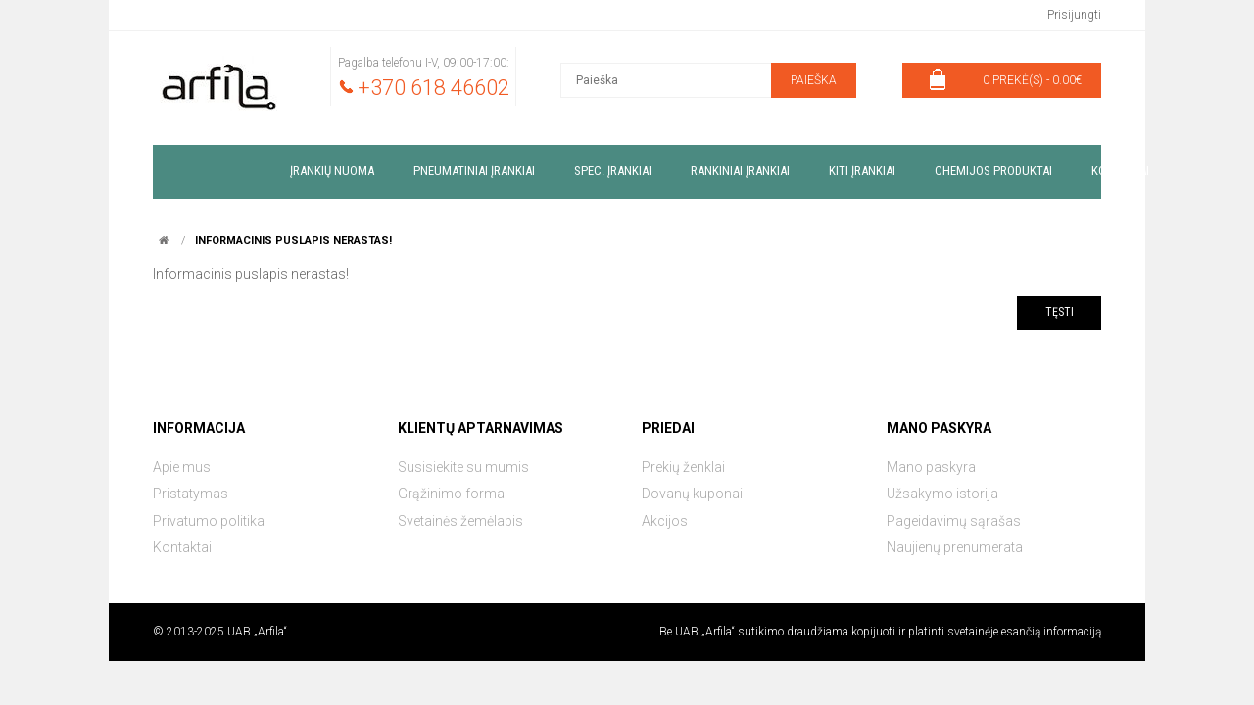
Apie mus (182, 467)
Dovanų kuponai (692, 493)
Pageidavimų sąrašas (954, 521)
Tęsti (1059, 312)
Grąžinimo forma (451, 493)
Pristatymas (190, 493)
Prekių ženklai (683, 467)
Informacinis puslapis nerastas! (293, 240)
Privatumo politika (209, 521)
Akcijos (665, 521)
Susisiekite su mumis (463, 467)
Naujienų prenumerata (955, 547)
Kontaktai (182, 547)
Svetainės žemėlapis (460, 521)
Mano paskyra (931, 467)
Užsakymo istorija (942, 493)
